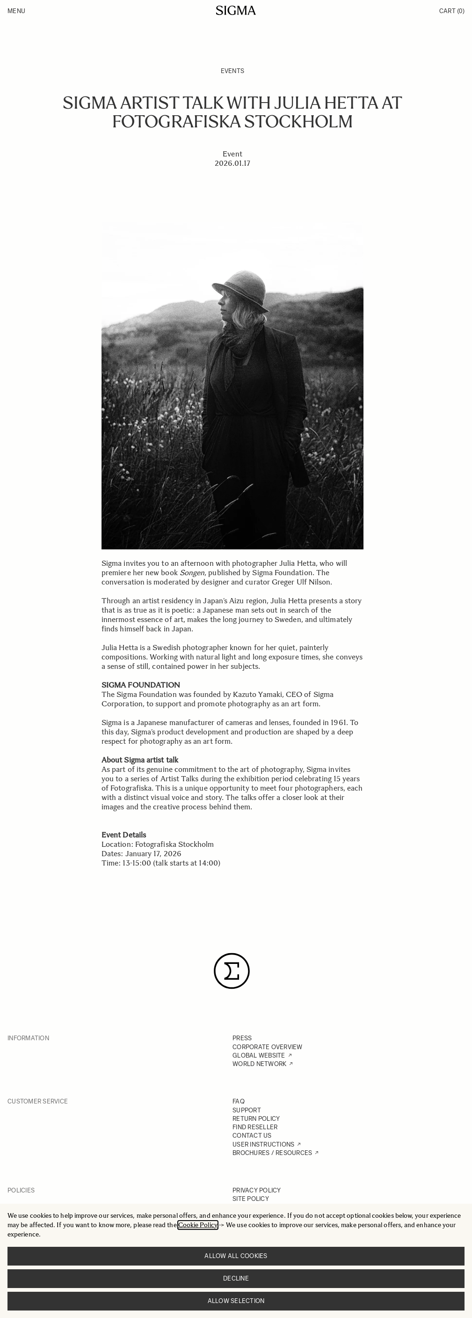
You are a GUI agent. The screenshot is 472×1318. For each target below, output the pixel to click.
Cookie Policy (198, 1225)
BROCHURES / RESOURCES (272, 1152)
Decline (236, 1278)
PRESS (242, 1038)
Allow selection (236, 1300)
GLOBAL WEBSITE (258, 1055)
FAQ (238, 1101)
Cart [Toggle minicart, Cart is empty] (452, 11)
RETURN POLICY (256, 1118)
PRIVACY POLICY (256, 1190)
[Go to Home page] (236, 10)
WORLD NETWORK (259, 1063)
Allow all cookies (235, 1255)
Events (233, 70)
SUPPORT (246, 1110)
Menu (16, 11)
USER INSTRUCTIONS (263, 1144)
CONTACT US (252, 1135)
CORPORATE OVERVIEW (267, 1047)
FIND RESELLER (254, 1127)
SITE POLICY (250, 1198)
